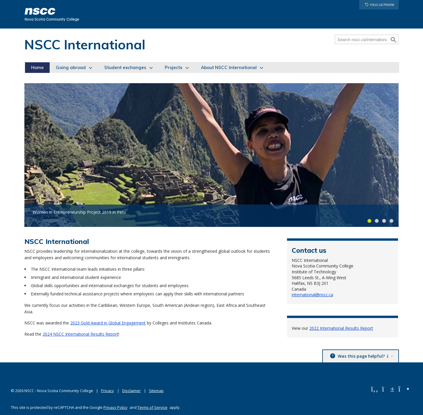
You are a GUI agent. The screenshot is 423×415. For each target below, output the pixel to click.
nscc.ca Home (382, 4)
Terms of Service (152, 407)
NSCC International (84, 44)
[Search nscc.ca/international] (362, 40)
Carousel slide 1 (369, 221)
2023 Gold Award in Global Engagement (108, 323)
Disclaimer (131, 390)
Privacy (107, 390)
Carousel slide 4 (391, 221)
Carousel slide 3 (384, 221)
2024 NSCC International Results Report (80, 334)
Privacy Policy (115, 407)
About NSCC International (229, 67)
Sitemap (156, 390)
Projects (173, 67)
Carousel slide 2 (377, 221)
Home (37, 67)
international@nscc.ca (312, 294)
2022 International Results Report (341, 328)
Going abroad (71, 67)
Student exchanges (125, 67)
